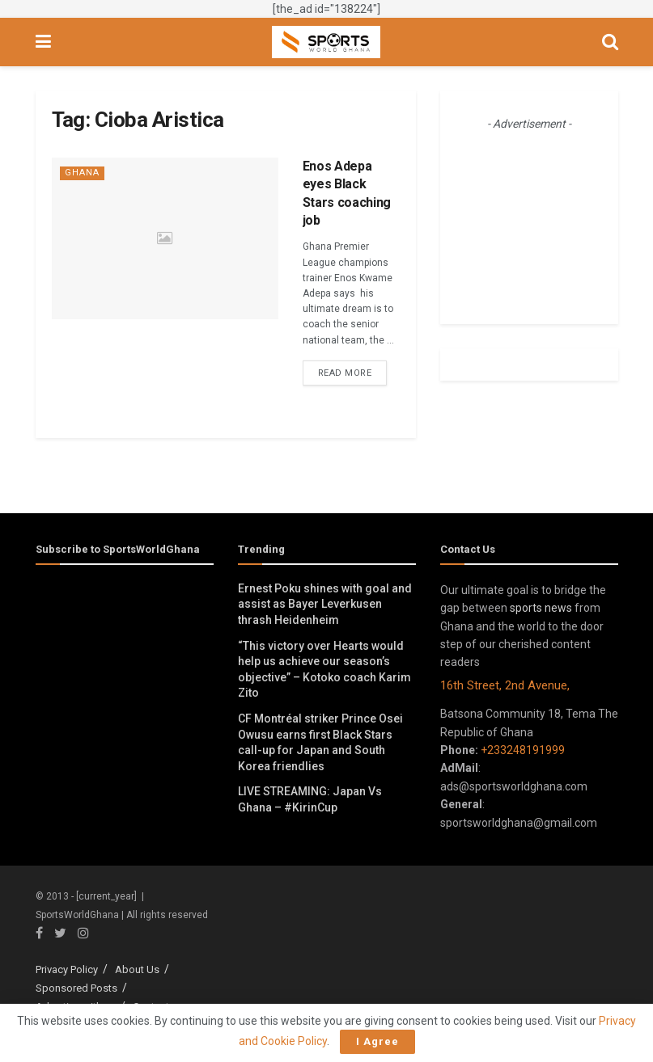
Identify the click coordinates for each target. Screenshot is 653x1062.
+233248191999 (523, 750)
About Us (137, 969)
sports (526, 607)
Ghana (82, 172)
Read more (345, 373)
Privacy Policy (67, 969)
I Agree (377, 1041)
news (558, 607)
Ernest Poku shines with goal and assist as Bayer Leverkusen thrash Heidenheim (325, 604)
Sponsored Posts (76, 988)
